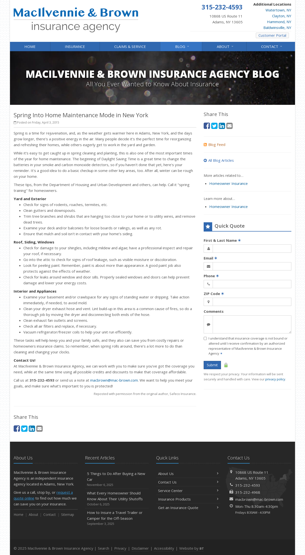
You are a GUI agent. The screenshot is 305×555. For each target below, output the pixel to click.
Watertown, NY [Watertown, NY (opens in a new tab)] (278, 10)
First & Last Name (222, 240)
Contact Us (188, 482)
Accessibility (164, 548)
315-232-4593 (247, 485)
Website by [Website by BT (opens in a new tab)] (191, 548)
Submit (212, 365)
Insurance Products (188, 499)
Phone (211, 275)
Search (103, 548)
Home (30, 46)
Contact (272, 46)
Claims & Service (130, 46)
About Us (188, 473)
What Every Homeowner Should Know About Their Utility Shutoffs (117, 499)
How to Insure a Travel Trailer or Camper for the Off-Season (117, 518)
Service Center (188, 490)
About (225, 46)
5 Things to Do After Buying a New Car (117, 479)
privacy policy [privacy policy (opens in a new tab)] (275, 379)
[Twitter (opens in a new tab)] (24, 428)
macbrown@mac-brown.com (114, 380)
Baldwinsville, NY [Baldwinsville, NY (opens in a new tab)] (277, 27)
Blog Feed (214, 144)
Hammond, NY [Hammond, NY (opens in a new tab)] (279, 21)
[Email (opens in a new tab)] (39, 428)
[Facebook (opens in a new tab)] (17, 428)
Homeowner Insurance (228, 183)
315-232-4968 (247, 492)
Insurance (75, 46)
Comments (214, 311)
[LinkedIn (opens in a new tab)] (32, 428)
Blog (182, 46)
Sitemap (67, 514)
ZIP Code (214, 293)
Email (210, 258)
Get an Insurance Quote (188, 507)
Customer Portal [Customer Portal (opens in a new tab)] (272, 35)
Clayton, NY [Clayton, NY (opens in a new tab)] (281, 15)
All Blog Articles (219, 160)
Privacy (120, 548)
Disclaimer (140, 548)
